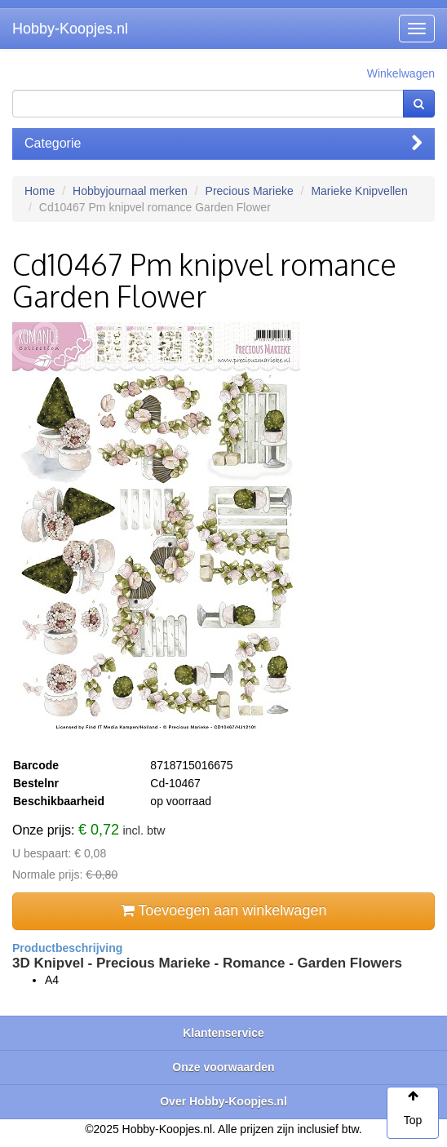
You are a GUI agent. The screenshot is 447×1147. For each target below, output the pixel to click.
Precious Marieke (250, 190)
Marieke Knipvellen (359, 190)
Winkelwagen (401, 73)
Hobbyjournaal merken (130, 190)
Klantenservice (223, 1032)
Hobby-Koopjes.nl (70, 28)
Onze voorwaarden (223, 1067)
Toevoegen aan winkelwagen (224, 910)
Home (39, 190)
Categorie (223, 143)
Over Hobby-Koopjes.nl (223, 1101)
